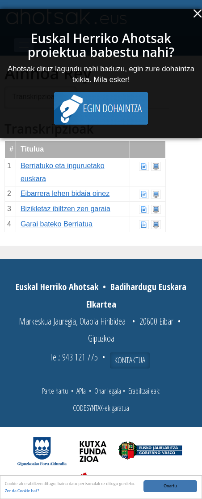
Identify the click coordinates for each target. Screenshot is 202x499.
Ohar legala (107, 391)
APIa (81, 391)
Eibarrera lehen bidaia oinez (65, 193)
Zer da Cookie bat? (22, 491)
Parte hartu (55, 391)
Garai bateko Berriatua (57, 224)
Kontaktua (129, 360)
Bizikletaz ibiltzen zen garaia (65, 209)
